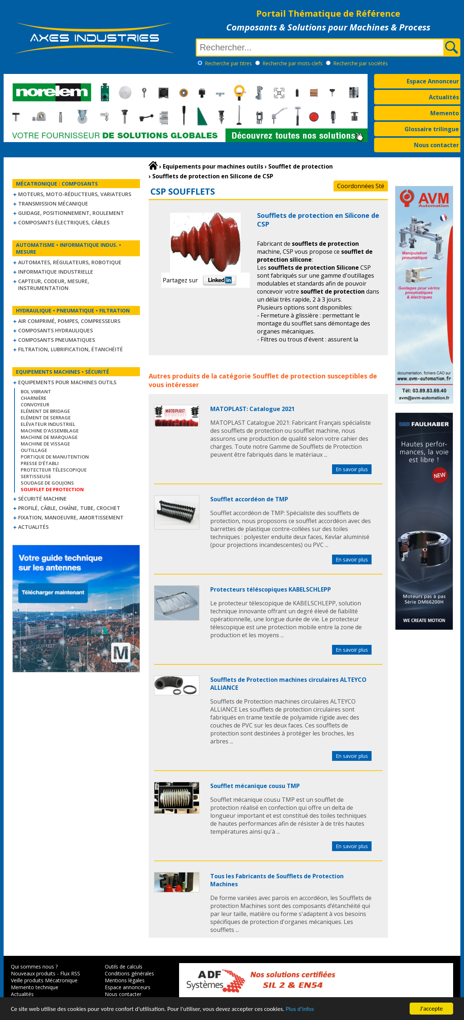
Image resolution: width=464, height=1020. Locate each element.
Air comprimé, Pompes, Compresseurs (69, 321)
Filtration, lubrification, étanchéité (70, 349)
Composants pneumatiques (56, 339)
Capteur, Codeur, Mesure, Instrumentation (53, 284)
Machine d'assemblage (50, 430)
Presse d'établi (40, 463)
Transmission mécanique (53, 203)
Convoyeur (35, 404)
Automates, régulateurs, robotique (69, 262)
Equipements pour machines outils (67, 382)
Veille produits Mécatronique (44, 980)
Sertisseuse (36, 476)
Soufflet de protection (289, 376)
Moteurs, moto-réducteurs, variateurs (74, 194)
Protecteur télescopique (54, 470)
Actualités (444, 97)
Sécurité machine (42, 498)
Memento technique (34, 987)
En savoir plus (352, 469)
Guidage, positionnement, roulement (71, 213)
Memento (444, 113)
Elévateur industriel (48, 424)
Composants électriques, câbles (63, 222)
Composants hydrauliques (55, 330)
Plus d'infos (300, 1009)
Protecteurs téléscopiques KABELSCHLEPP (270, 589)
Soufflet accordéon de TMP (249, 499)
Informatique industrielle (55, 271)
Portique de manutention (55, 456)
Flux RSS (70, 973)
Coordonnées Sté (360, 186)
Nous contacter (436, 145)
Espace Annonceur (433, 81)
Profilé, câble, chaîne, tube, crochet (69, 508)
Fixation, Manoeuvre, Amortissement (71, 517)
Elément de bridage (45, 411)
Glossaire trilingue (432, 129)
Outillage (34, 450)
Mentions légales (125, 980)
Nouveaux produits (33, 973)
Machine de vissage (45, 443)
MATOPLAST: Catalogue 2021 (252, 409)
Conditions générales (129, 973)
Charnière (33, 398)
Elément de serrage (46, 417)
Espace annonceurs (127, 987)
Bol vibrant (36, 391)
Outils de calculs (123, 966)
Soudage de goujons (47, 483)
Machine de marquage (49, 437)
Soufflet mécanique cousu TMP (255, 786)
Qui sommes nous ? (34, 966)
